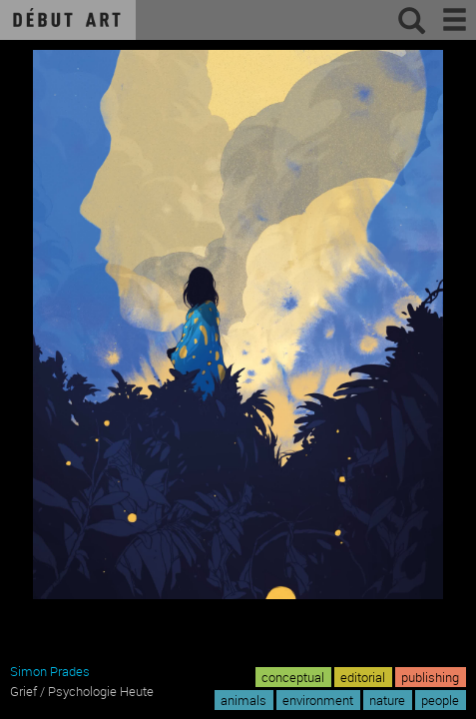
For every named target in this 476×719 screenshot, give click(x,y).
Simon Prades (50, 671)
